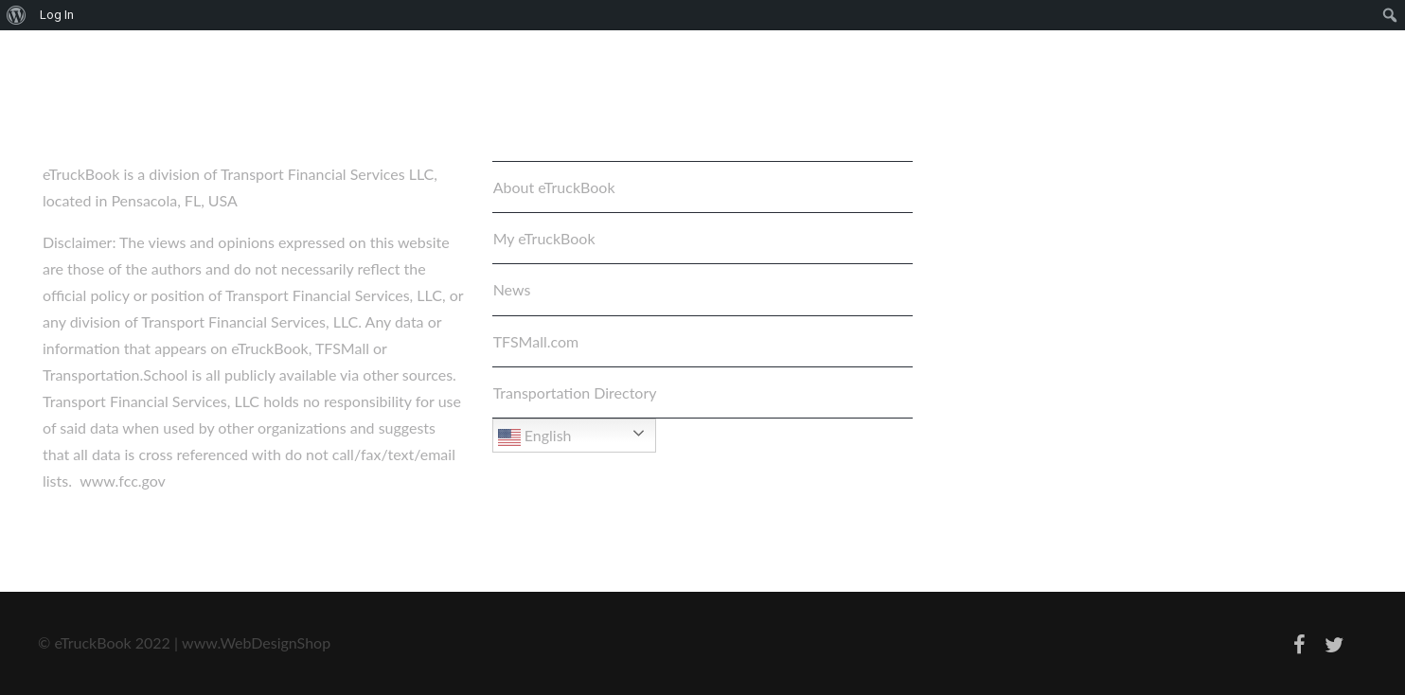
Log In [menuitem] (57, 15)
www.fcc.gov (123, 481)
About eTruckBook (554, 187)
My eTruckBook (544, 238)
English (535, 437)
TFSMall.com (536, 341)
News (512, 289)
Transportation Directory (575, 392)
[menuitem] (16, 15)
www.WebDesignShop (256, 642)
